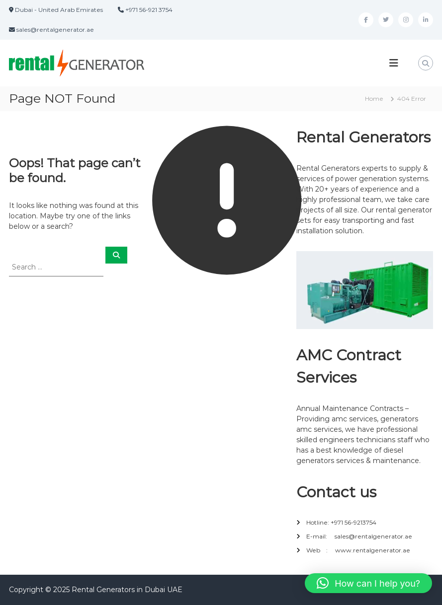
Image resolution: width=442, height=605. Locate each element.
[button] (368, 583)
